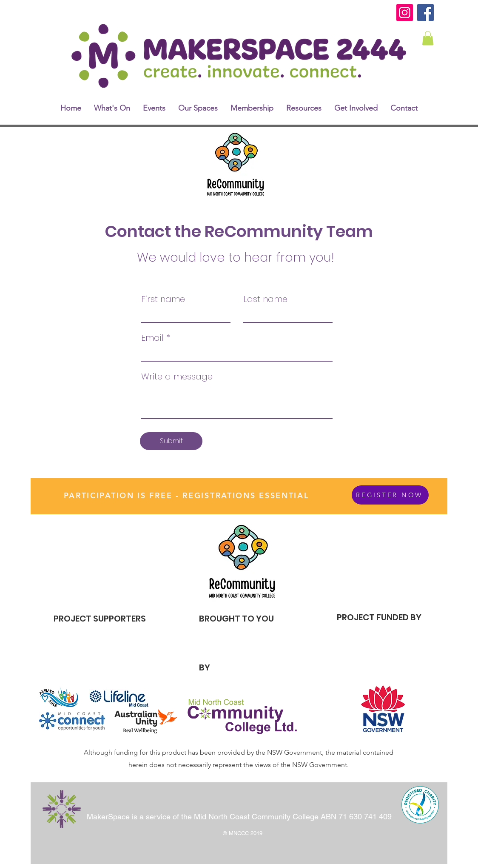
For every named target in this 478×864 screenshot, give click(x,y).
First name (163, 299)
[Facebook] (425, 12)
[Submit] (171, 441)
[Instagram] (404, 12)
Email (152, 338)
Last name (265, 299)
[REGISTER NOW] (390, 495)
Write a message (177, 376)
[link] (428, 38)
